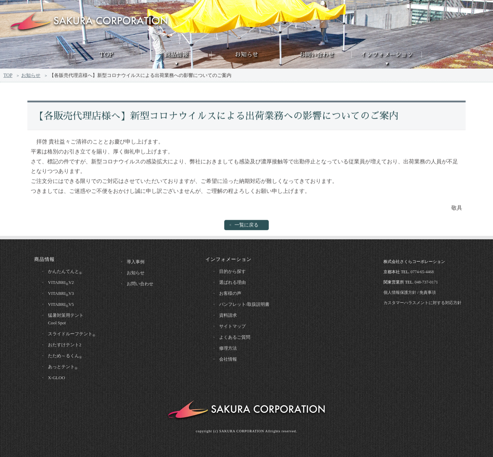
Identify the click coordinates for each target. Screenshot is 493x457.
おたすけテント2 (64, 344)
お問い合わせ (316, 55)
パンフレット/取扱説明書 (244, 304)
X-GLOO (56, 377)
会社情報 (228, 359)
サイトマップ (232, 326)
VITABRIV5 (61, 305)
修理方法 (228, 348)
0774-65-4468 (422, 271)
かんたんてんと (65, 272)
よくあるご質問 (234, 337)
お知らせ (246, 55)
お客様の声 (230, 293)
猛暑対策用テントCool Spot (66, 319)
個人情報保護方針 (399, 292)
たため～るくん (65, 356)
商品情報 (176, 55)
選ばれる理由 (232, 282)
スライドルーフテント (71, 334)
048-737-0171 (426, 282)
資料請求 (228, 315)
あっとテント (62, 367)
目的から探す (232, 271)
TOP (106, 55)
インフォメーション (387, 55)
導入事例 (135, 261)
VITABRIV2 (61, 283)
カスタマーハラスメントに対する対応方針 (422, 302)
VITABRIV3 (61, 294)
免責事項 (427, 292)
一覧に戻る (246, 226)
